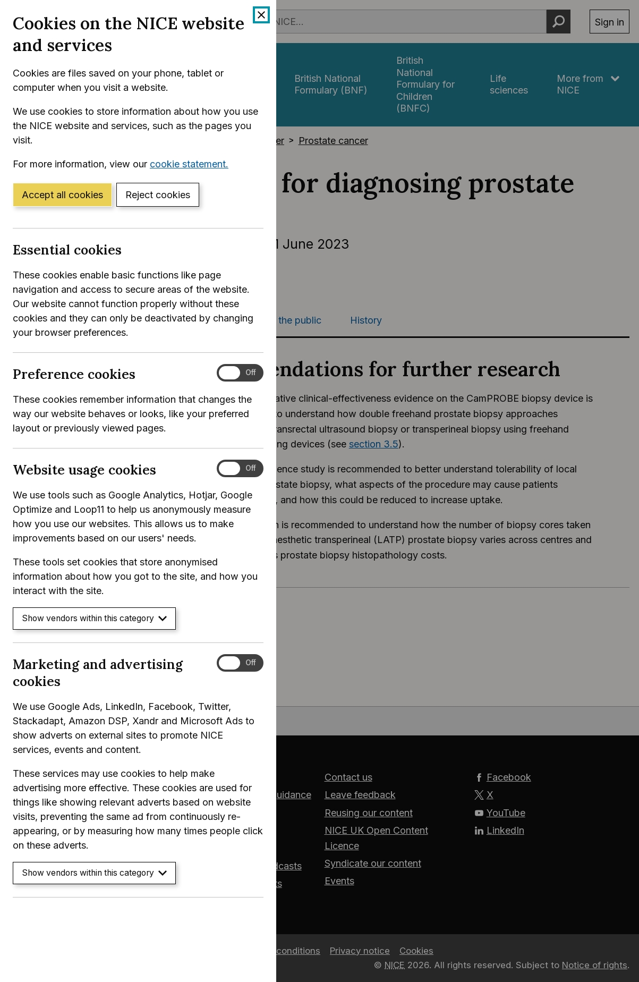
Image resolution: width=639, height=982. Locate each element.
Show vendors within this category (94, 618)
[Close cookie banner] (261, 15)
